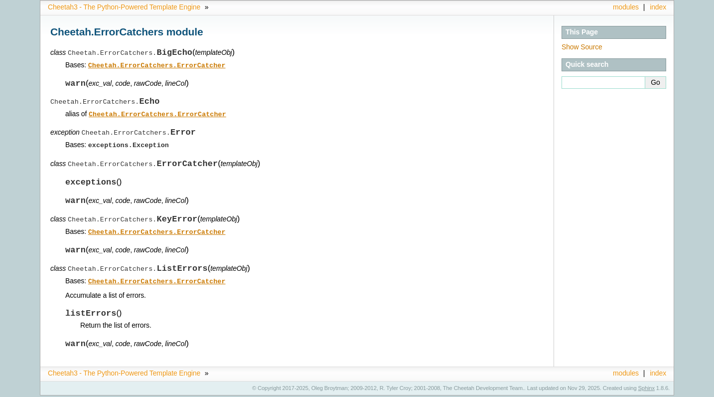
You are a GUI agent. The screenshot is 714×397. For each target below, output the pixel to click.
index (658, 7)
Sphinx (646, 390)
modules (626, 7)
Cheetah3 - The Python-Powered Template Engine (124, 7)
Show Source (582, 47)
